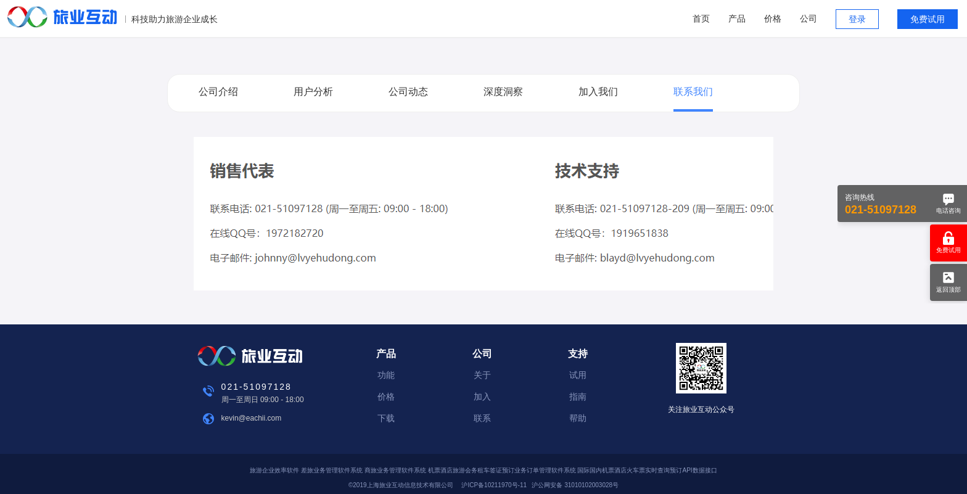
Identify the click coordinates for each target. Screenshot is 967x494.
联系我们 (693, 91)
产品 (737, 18)
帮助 (577, 418)
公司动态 (408, 91)
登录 (857, 19)
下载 (386, 418)
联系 (482, 418)
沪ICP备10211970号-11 (494, 485)
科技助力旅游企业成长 (174, 19)
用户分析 (313, 91)
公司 (808, 18)
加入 (482, 396)
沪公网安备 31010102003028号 (575, 485)
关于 (482, 375)
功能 (386, 375)
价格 (772, 18)
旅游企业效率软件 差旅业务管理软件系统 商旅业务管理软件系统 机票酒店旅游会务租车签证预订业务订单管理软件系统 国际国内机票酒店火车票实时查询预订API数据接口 (483, 470)
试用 (577, 375)
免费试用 (927, 19)
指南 (577, 396)
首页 (701, 18)
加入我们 (598, 91)
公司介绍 (218, 91)
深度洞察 (503, 91)
